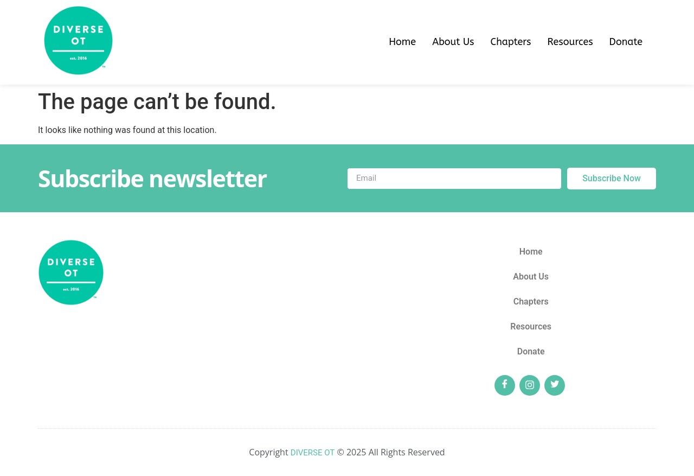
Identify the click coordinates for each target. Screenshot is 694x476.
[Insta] (529, 385)
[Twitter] (554, 385)
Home (402, 42)
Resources (570, 42)
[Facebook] (504, 385)
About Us (453, 42)
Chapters (511, 42)
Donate (625, 42)
